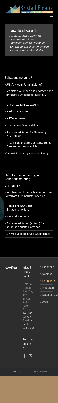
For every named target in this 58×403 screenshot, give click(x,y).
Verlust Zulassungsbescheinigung (27, 153)
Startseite (47, 267)
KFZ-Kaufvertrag (16, 118)
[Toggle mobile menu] (51, 15)
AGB (45, 301)
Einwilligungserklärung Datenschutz (28, 233)
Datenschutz (47, 294)
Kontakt (47, 274)
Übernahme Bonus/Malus (22, 125)
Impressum (47, 287)
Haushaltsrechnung (18, 216)
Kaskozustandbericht (19, 111)
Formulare (47, 281)
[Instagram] (30, 356)
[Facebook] (24, 356)
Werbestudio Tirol (20, 372)
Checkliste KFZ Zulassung (22, 104)
